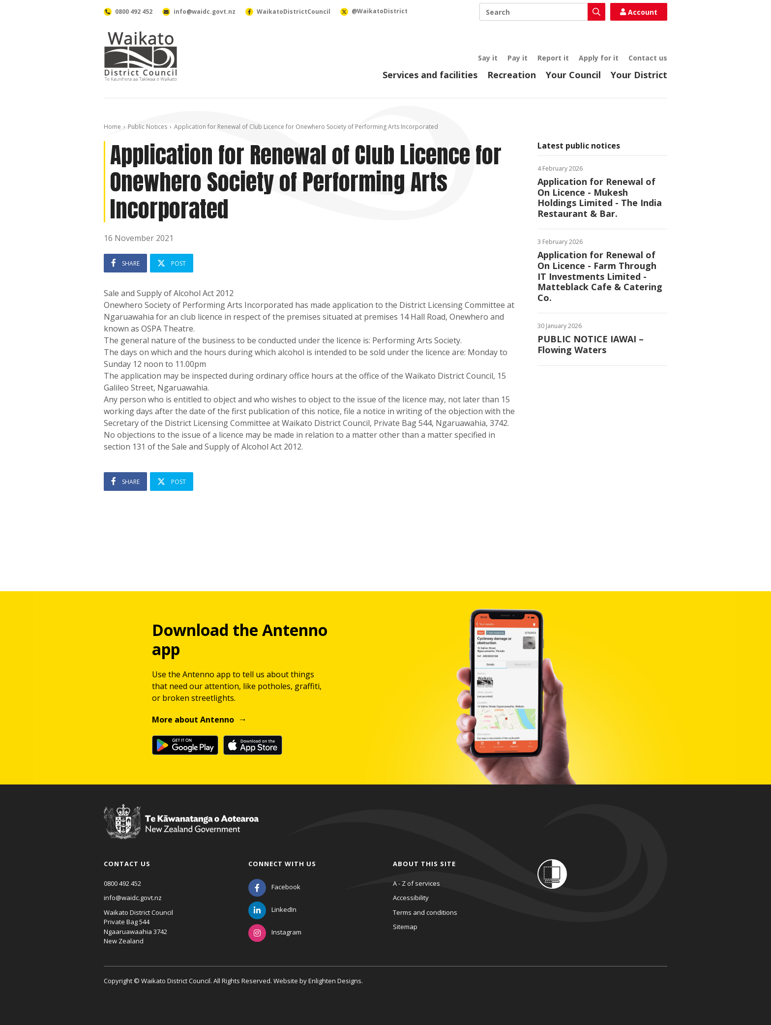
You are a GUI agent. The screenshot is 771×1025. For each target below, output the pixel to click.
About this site (424, 863)
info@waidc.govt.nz (133, 897)
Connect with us (282, 863)
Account (638, 12)
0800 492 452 (122, 883)
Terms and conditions (425, 912)
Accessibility (411, 897)
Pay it (517, 57)
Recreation (511, 75)
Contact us (647, 57)
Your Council (573, 75)
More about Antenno (193, 719)
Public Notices (147, 126)
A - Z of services (416, 883)
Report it (553, 57)
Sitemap (405, 926)
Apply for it (599, 57)
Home (112, 126)
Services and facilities (430, 75)
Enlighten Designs (334, 980)
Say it (488, 57)
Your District (639, 75)
